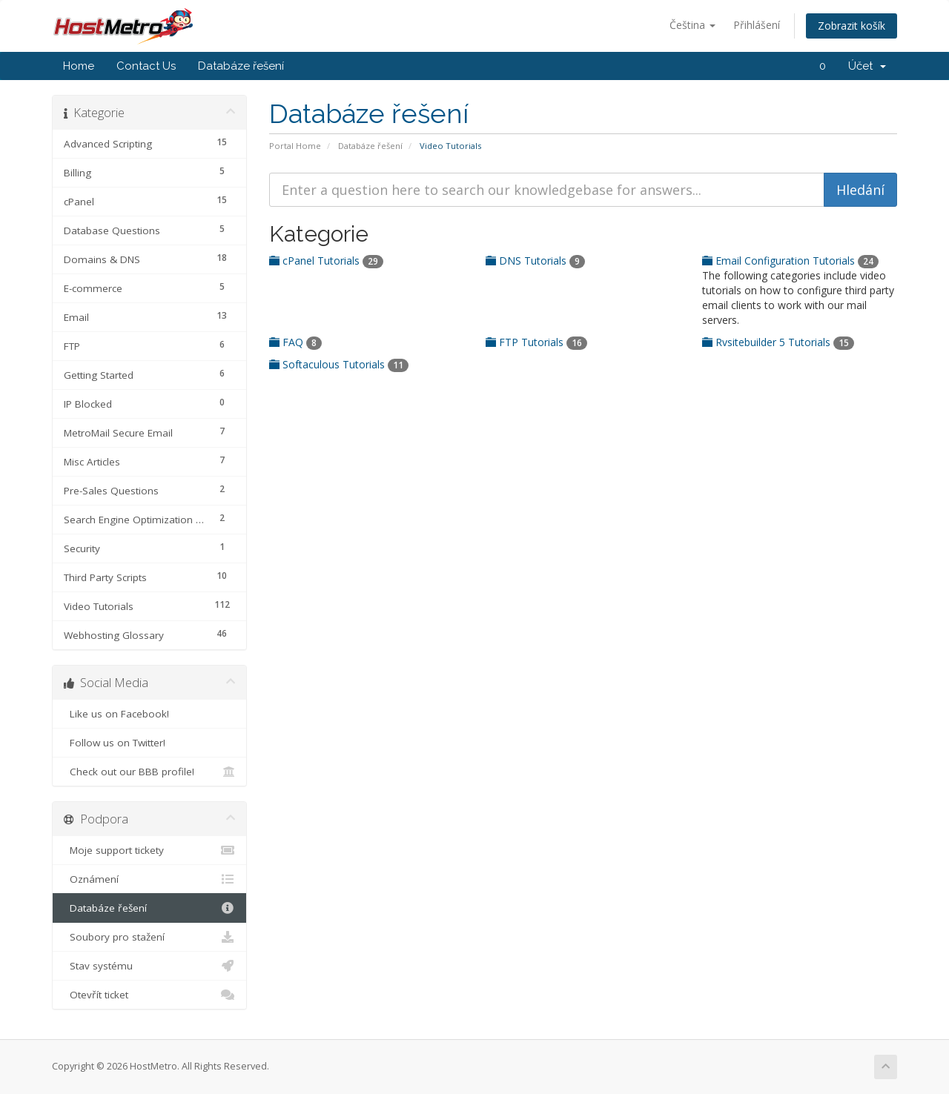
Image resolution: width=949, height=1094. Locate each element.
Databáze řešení (241, 66)
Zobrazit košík (851, 26)
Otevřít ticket (149, 995)
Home (78, 66)
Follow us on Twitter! (149, 743)
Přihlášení (756, 25)
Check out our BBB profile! (149, 771)
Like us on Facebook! (149, 714)
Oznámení (149, 879)
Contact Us (146, 66)
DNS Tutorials (535, 260)
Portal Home (295, 145)
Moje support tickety (149, 850)
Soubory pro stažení (149, 937)
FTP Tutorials (536, 342)
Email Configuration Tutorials (790, 260)
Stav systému (149, 966)
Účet (867, 66)
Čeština (692, 25)
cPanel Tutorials (326, 260)
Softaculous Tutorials (339, 364)
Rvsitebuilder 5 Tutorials (778, 342)
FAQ (295, 342)
